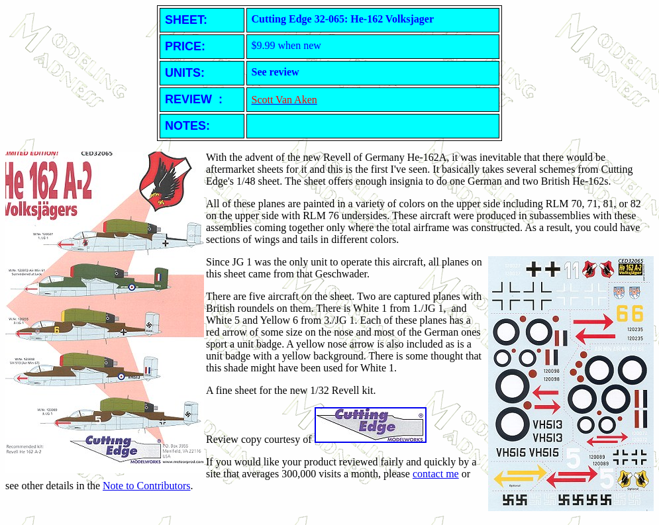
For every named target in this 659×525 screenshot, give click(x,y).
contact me (436, 473)
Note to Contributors (146, 485)
